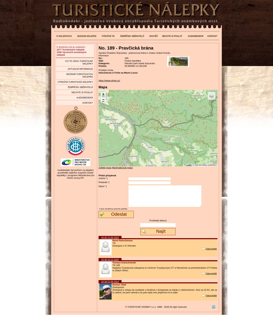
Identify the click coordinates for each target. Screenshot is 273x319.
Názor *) (103, 186)
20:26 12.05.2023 (110, 241)
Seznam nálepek (86, 36)
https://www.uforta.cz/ (109, 80)
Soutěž (153, 36)
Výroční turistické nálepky (75, 82)
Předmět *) (104, 182)
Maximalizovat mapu (122, 167)
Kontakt (212, 36)
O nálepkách (64, 36)
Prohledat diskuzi (158, 224)
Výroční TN (108, 36)
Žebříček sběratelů (132, 36)
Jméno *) (103, 178)
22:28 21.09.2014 (110, 286)
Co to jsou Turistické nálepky (79, 62)
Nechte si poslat (172, 36)
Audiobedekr (195, 36)
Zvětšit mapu (105, 167)
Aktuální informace (80, 69)
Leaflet (188, 165)
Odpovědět (209, 253)
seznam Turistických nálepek (79, 75)
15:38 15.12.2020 (110, 264)
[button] (103, 94)
